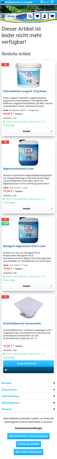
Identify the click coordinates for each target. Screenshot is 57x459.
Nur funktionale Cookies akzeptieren (28, 436)
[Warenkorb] (52, 16)
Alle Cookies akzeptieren (28, 451)
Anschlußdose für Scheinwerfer (22, 323)
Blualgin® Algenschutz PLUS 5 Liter (24, 246)
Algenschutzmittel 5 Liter (18, 168)
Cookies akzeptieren (28, 444)
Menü (8, 16)
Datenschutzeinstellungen (28, 428)
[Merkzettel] (37, 16)
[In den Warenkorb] (28, 363)
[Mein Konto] (45, 16)
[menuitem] (45, 2)
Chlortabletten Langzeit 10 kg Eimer (25, 91)
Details (37, 131)
